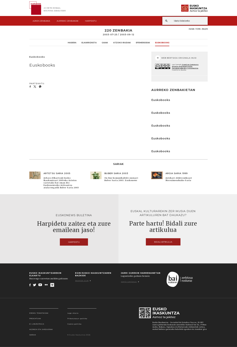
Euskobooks (162, 42)
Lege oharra (72, 313)
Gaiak (105, 42)
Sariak (32, 335)
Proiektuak (35, 319)
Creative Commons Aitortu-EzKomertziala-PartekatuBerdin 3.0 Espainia (185, 66)
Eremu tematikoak (38, 313)
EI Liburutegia (36, 324)
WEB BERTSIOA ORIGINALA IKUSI (175, 57)
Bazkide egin (83, 281)
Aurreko (67, 21)
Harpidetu (91, 21)
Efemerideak (143, 42)
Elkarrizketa (89, 42)
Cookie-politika (74, 324)
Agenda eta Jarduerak (41, 329)
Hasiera (72, 42)
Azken (41, 21)
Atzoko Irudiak (122, 42)
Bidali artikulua (163, 242)
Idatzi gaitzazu (130, 282)
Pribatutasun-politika (77, 319)
